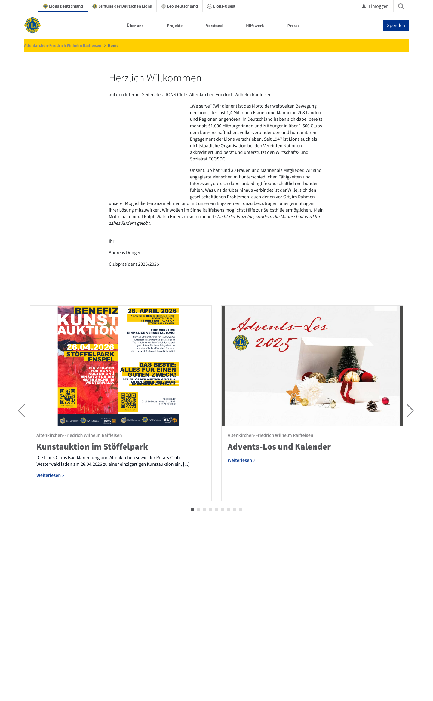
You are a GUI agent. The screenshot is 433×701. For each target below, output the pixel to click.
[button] (192, 676)
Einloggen (375, 6)
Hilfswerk (255, 25)
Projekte (175, 25)
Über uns (135, 25)
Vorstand (214, 25)
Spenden (396, 26)
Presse (293, 25)
